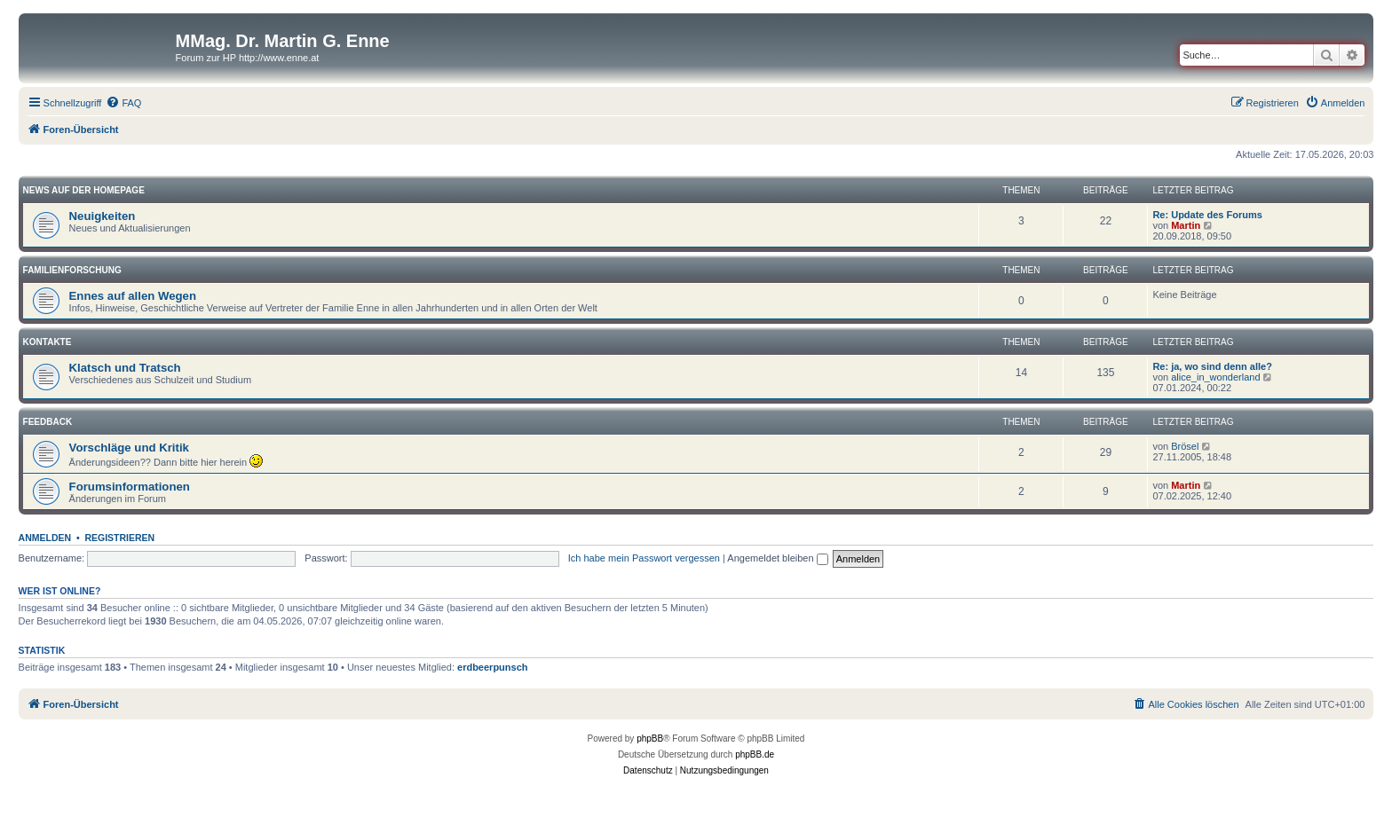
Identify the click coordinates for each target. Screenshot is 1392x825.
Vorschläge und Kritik (129, 447)
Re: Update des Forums (1207, 214)
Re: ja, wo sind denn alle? (1211, 366)
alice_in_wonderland (1215, 377)
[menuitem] (123, 103)
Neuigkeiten (102, 216)
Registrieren (119, 537)
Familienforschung (72, 270)
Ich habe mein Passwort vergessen (644, 558)
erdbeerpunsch (492, 667)
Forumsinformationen (129, 486)
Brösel (1184, 446)
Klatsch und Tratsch (125, 367)
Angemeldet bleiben (777, 558)
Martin (1185, 225)
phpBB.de (754, 754)
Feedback (48, 422)
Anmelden (45, 537)
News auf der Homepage (84, 190)
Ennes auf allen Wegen (132, 295)
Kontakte (47, 342)
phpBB (650, 738)
